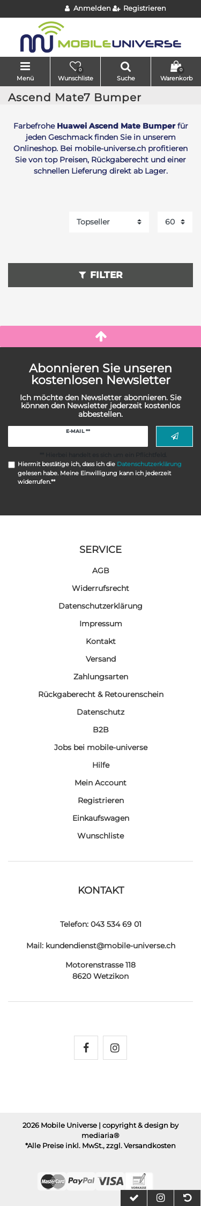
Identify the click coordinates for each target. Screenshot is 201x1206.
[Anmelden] (88, 9)
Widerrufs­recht (100, 588)
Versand (101, 659)
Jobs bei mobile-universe (100, 747)
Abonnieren (174, 436)
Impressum (100, 623)
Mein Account (100, 783)
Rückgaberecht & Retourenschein (100, 694)
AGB (100, 570)
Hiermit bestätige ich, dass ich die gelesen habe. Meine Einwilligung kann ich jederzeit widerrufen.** (100, 473)
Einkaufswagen (100, 818)
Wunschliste (100, 836)
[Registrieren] (140, 9)
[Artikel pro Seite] (175, 222)
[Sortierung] (109, 222)
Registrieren (101, 800)
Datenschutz (100, 712)
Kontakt (101, 641)
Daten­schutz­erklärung (100, 606)
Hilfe (100, 765)
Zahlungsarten (100, 676)
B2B (101, 730)
